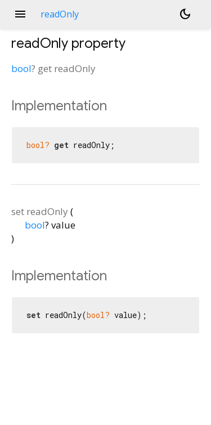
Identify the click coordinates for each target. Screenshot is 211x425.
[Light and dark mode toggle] (185, 14)
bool (21, 68)
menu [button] (20, 14)
